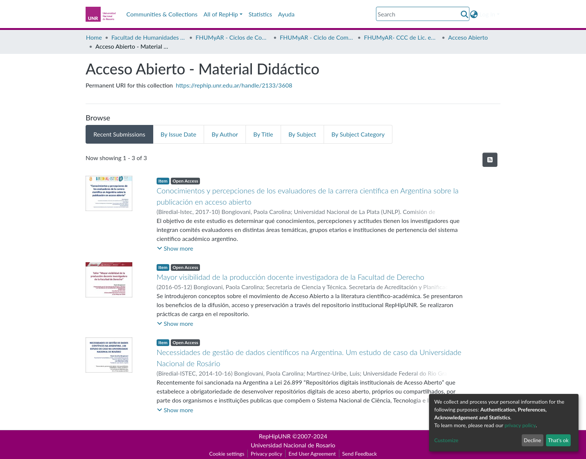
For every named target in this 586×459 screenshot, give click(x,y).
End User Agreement (312, 453)
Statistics (260, 14)
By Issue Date (179, 134)
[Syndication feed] (489, 160)
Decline (532, 440)
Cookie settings (226, 453)
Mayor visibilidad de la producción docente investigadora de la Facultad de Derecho (290, 276)
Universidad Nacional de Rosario (293, 445)
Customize (446, 440)
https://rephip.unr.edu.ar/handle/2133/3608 (234, 85)
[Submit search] (464, 14)
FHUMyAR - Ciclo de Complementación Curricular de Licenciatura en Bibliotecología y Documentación (317, 37)
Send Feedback (359, 453)
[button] (474, 14)
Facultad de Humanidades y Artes (148, 37)
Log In (487, 14)
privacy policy (520, 425)
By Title (263, 134)
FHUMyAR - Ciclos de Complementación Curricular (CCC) (232, 37)
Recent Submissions (119, 134)
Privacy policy (266, 453)
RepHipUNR (275, 436)
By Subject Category (358, 134)
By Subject (302, 134)
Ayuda (286, 14)
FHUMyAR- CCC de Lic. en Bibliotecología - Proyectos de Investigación (401, 37)
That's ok (558, 440)
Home (94, 37)
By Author (225, 134)
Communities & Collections (161, 14)
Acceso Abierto (468, 37)
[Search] (422, 14)
